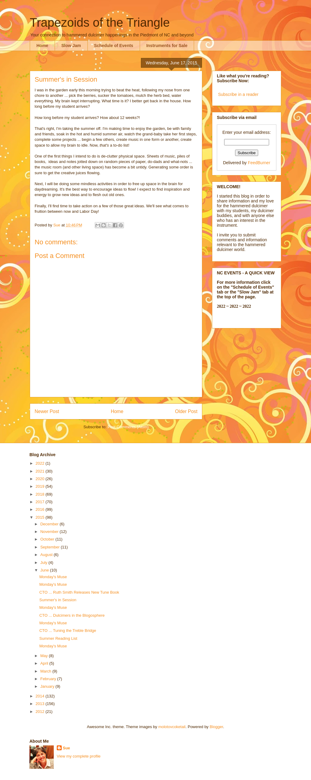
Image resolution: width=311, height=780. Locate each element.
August (47, 554)
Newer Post (47, 411)
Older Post (186, 411)
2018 (41, 494)
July (44, 562)
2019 (41, 486)
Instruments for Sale (166, 45)
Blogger (216, 726)
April (45, 663)
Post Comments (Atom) (128, 427)
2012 (41, 711)
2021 (41, 471)
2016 (41, 509)
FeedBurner (259, 162)
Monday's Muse (53, 577)
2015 (41, 517)
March (46, 671)
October (48, 539)
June (45, 570)
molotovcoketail (172, 726)
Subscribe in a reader (238, 94)
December (50, 524)
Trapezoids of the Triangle (100, 22)
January (48, 686)
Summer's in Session (57, 600)
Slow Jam (71, 45)
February (48, 679)
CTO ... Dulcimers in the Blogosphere (71, 615)
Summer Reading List (58, 638)
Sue (66, 748)
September (50, 547)
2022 (41, 463)
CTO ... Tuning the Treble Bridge (67, 630)
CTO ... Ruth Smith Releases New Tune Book (79, 592)
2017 (41, 502)
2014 (41, 696)
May (44, 655)
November (50, 531)
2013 (41, 703)
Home (42, 45)
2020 (41, 478)
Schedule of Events (113, 45)
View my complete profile (79, 756)
